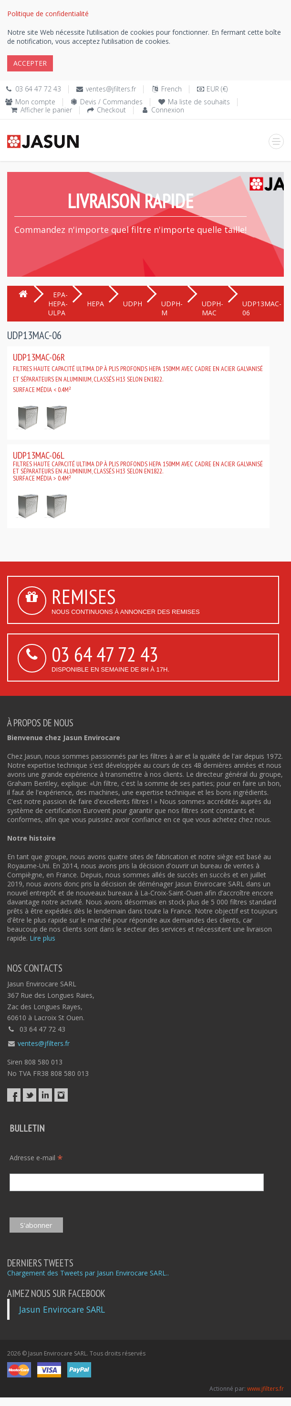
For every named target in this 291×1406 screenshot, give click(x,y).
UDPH (132, 303)
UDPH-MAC (212, 308)
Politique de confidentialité (48, 13)
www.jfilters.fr (265, 1389)
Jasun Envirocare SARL (62, 1309)
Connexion (167, 109)
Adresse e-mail (36, 1157)
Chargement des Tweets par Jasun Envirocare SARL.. (88, 1272)
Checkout (111, 109)
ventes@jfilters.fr (111, 88)
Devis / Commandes (111, 101)
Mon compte (35, 101)
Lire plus (42, 938)
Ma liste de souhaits (199, 101)
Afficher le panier (46, 109)
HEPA (95, 303)
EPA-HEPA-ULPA (58, 303)
